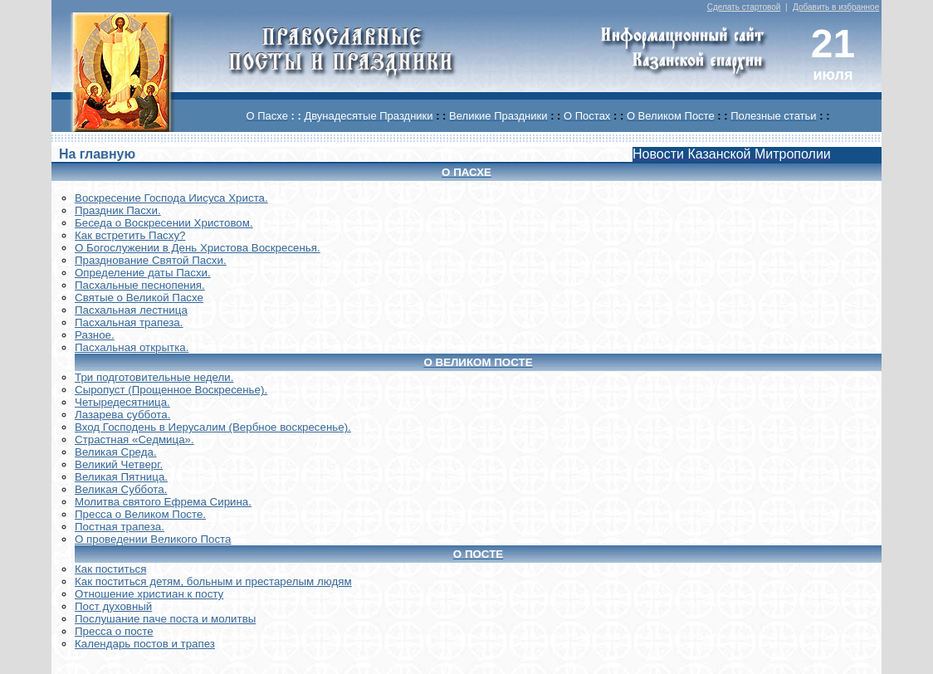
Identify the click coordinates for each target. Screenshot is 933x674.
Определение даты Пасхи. (143, 272)
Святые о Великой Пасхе (139, 297)
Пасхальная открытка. (131, 347)
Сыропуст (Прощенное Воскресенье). (171, 389)
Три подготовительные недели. (154, 377)
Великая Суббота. (121, 489)
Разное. (95, 335)
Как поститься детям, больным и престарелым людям (213, 581)
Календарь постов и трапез (145, 643)
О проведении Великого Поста (153, 539)
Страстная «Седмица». (134, 439)
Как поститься (110, 569)
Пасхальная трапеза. (129, 322)
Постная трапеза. (119, 526)
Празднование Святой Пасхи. (151, 260)
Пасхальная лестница (131, 310)
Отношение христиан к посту (149, 594)
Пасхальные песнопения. (140, 285)
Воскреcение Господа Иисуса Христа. (171, 198)
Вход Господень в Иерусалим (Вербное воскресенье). (213, 427)
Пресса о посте (114, 631)
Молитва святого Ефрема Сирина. (163, 502)
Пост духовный (113, 606)
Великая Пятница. (121, 477)
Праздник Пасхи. (118, 210)
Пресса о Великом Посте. (140, 514)
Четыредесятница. (122, 402)
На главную (97, 154)
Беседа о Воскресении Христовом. (164, 223)
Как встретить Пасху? (130, 235)
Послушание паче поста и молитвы (165, 619)
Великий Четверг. (119, 464)
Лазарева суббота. (122, 414)
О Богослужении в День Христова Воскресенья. (197, 248)
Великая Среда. (116, 452)
